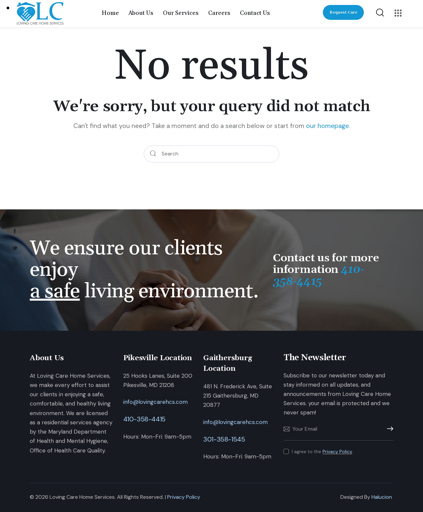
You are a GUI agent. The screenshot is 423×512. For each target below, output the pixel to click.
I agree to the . (322, 451)
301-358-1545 (224, 439)
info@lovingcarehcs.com (155, 401)
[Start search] (153, 154)
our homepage (327, 126)
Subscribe (388, 429)
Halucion (381, 496)
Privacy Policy (337, 451)
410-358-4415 (144, 419)
